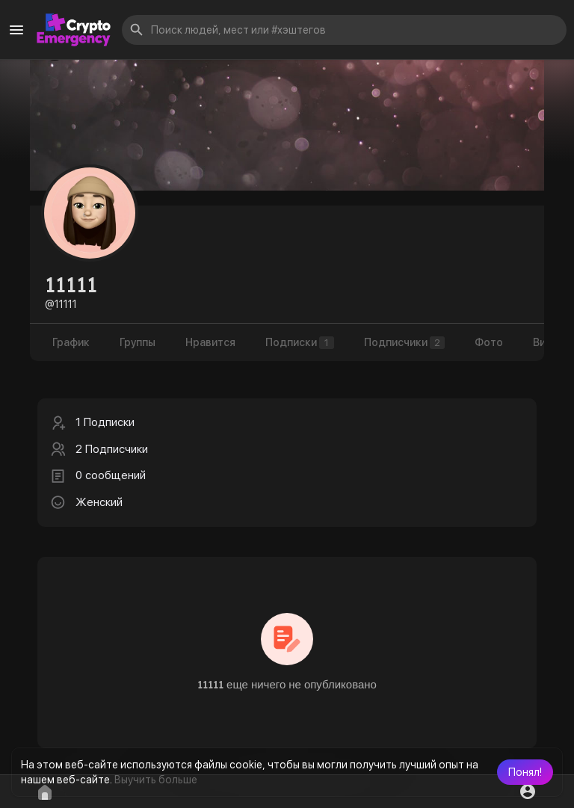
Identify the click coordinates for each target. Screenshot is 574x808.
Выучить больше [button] (155, 780)
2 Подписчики (111, 449)
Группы (137, 342)
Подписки (299, 342)
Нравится (210, 342)
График (71, 342)
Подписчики (404, 342)
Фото (489, 342)
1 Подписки (105, 422)
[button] (525, 772)
